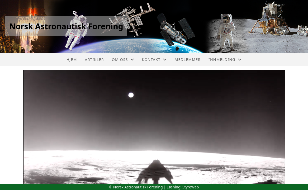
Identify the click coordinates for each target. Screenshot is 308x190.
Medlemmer (188, 59)
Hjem (72, 59)
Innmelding (225, 59)
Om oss (123, 59)
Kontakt (154, 59)
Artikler (94, 59)
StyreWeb (190, 186)
